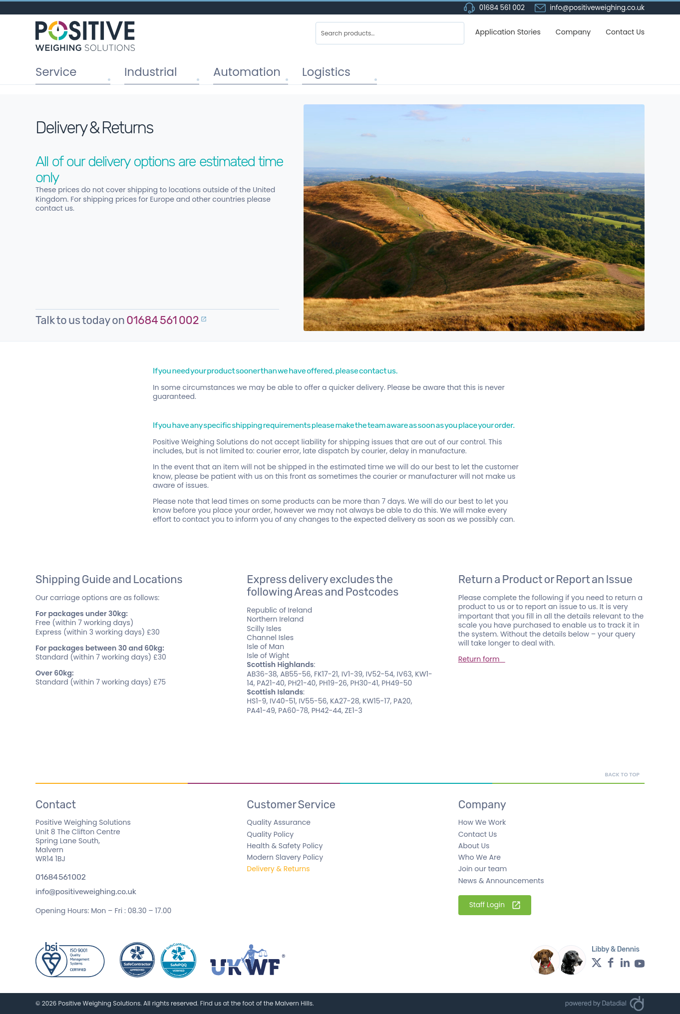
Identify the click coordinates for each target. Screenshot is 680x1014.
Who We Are (479, 857)
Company (573, 32)
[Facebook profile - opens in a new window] (611, 963)
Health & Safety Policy (285, 845)
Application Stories (508, 32)
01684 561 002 (494, 7)
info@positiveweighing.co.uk (85, 891)
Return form (481, 659)
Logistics (321, 71)
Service (52, 71)
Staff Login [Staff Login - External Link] (494, 905)
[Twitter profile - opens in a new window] (597, 963)
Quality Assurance (279, 822)
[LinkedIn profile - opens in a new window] (625, 963)
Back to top (622, 774)
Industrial (145, 71)
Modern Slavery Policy (285, 857)
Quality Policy (270, 834)
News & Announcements (501, 880)
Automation (240, 71)
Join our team (482, 868)
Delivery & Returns (278, 868)
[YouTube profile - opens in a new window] (640, 963)
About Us (474, 845)
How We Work (482, 822)
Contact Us (625, 32)
